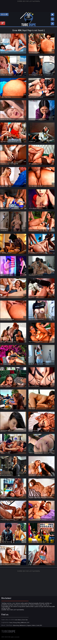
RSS (41, 625)
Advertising (16, 625)
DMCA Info (23, 622)
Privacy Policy (16, 622)
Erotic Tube (25, 620)
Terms (10, 622)
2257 (28, 622)
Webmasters (23, 625)
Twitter (34, 625)
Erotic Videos (18, 620)
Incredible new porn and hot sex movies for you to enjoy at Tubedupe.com (28, 19)
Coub (38, 625)
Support (29, 625)
